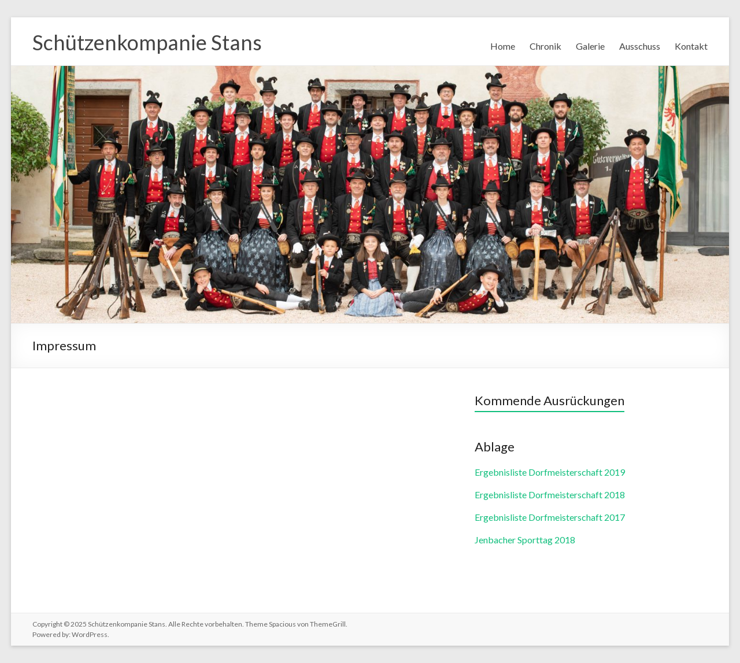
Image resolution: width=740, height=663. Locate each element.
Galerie (590, 45)
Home (502, 45)
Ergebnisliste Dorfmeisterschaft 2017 (550, 517)
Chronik (545, 45)
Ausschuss (639, 45)
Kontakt (691, 45)
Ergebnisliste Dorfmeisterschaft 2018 (550, 494)
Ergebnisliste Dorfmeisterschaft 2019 (550, 471)
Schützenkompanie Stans (147, 42)
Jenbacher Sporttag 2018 (525, 539)
